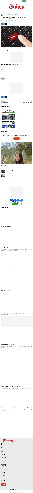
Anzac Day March (4, 429)
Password (2, 69)
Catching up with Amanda (9, 174)
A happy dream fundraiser (4, 102)
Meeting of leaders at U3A (9, 170)
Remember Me (3, 75)
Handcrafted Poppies (5, 247)
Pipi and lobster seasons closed (27, 102)
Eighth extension (4, 311)
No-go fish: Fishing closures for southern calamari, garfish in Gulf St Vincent (16, 407)
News (3, 14)
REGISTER (24, 1)
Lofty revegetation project (6, 165)
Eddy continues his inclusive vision (8, 344)
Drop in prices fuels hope (6, 365)
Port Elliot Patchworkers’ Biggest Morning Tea (10, 386)
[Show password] (30, 71)
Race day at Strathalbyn (5, 269)
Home (1, 14)
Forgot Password (3, 81)
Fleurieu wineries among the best (7, 290)
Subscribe (16, 138)
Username (2, 66)
